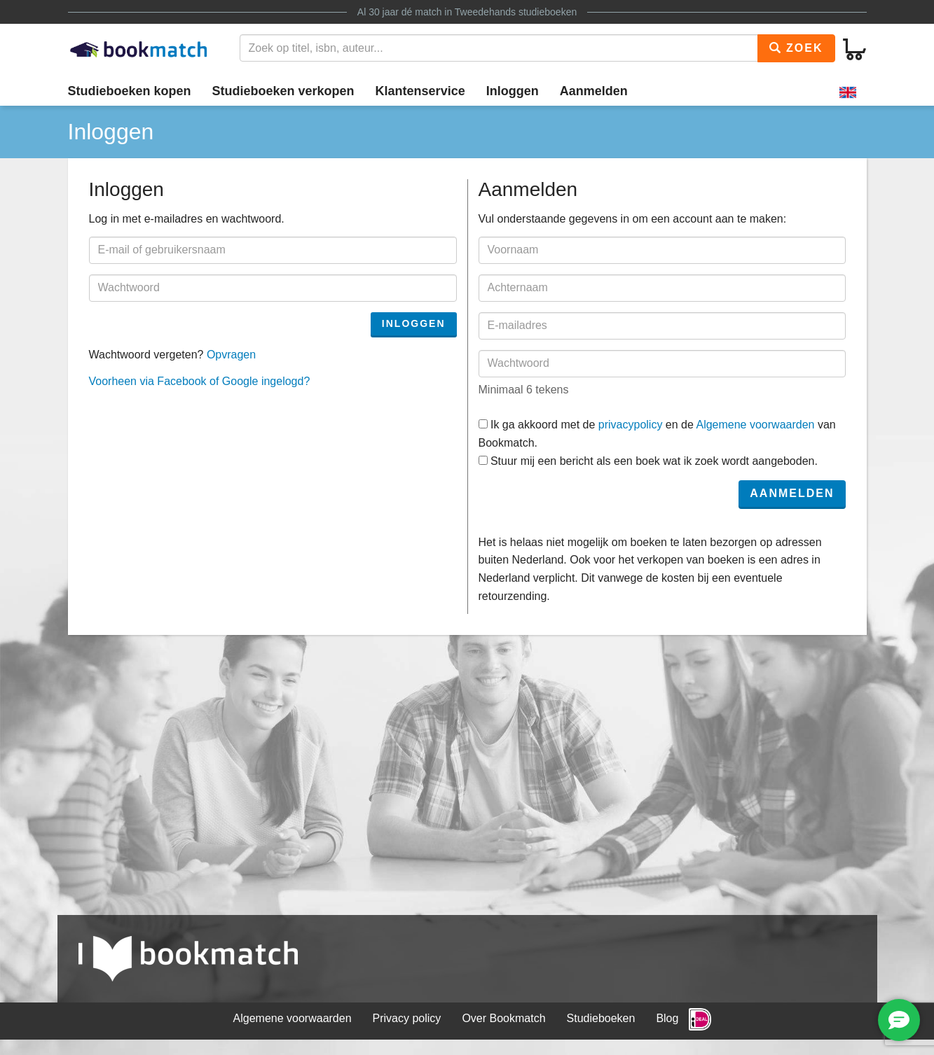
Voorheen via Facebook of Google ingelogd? (199, 381)
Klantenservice (420, 91)
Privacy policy (407, 1018)
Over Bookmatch (503, 1018)
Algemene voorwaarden (755, 425)
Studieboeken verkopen (283, 91)
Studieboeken (601, 1018)
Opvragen (231, 355)
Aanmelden (594, 91)
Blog (667, 1018)
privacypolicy (630, 425)
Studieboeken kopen (129, 91)
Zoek (796, 48)
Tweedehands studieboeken (516, 12)
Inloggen (512, 91)
